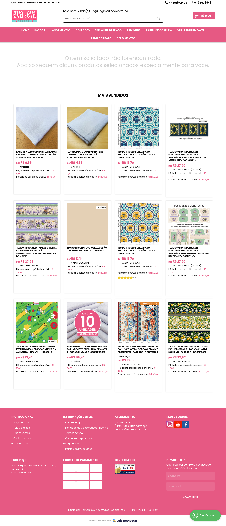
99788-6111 (205, 2)
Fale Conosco (52, 3)
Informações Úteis (78, 416)
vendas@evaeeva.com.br (130, 429)
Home (25, 30)
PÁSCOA (39, 30)
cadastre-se (119, 11)
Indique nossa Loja (24, 444)
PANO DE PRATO (101, 38)
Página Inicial (21, 422)
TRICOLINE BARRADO (108, 30)
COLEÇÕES (83, 30)
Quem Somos (18, 3)
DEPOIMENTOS (126, 38)
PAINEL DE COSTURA (159, 30)
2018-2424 (178, 2)
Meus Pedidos (34, 3)
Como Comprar (74, 422)
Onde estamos (22, 438)
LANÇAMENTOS (60, 30)
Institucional (22, 416)
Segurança (72, 444)
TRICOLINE (134, 30)
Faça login (98, 11)
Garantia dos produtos (78, 438)
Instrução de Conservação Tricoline (86, 428)
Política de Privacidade (79, 449)
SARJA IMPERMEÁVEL (191, 30)
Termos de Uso (74, 433)
